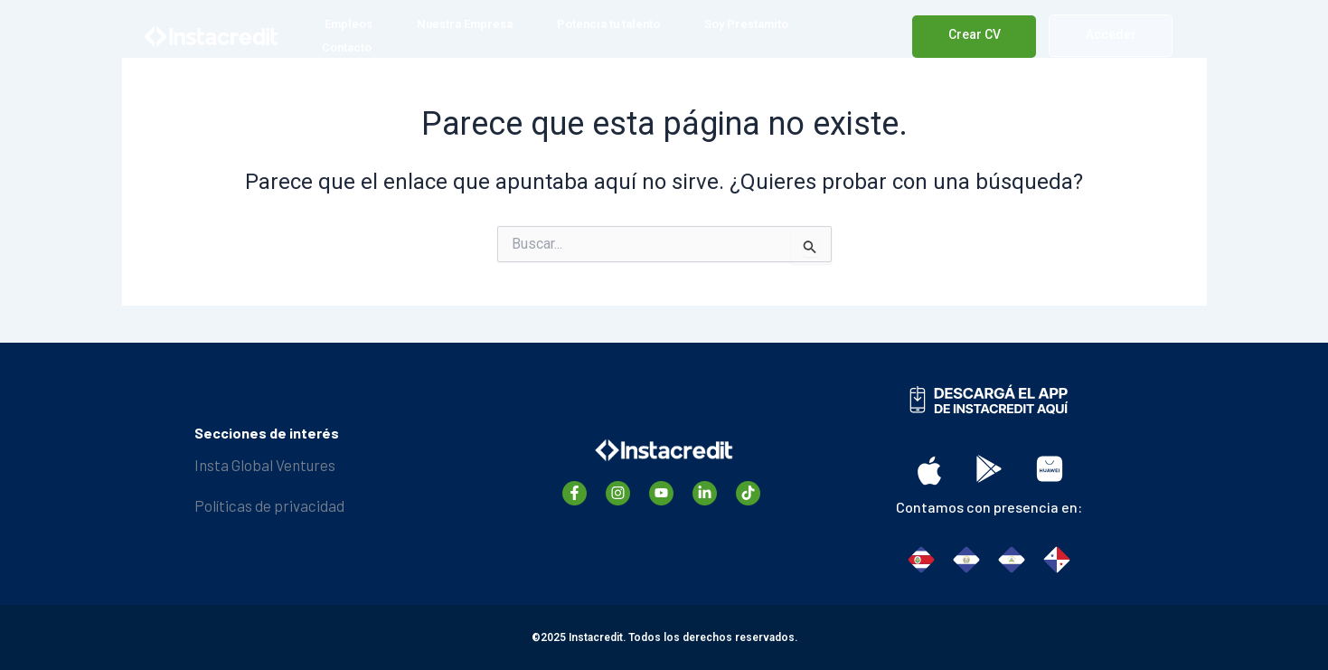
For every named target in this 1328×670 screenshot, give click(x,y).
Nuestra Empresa (465, 24)
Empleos (348, 24)
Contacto (347, 47)
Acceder (1111, 34)
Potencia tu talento (608, 24)
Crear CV (974, 34)
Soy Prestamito (746, 24)
